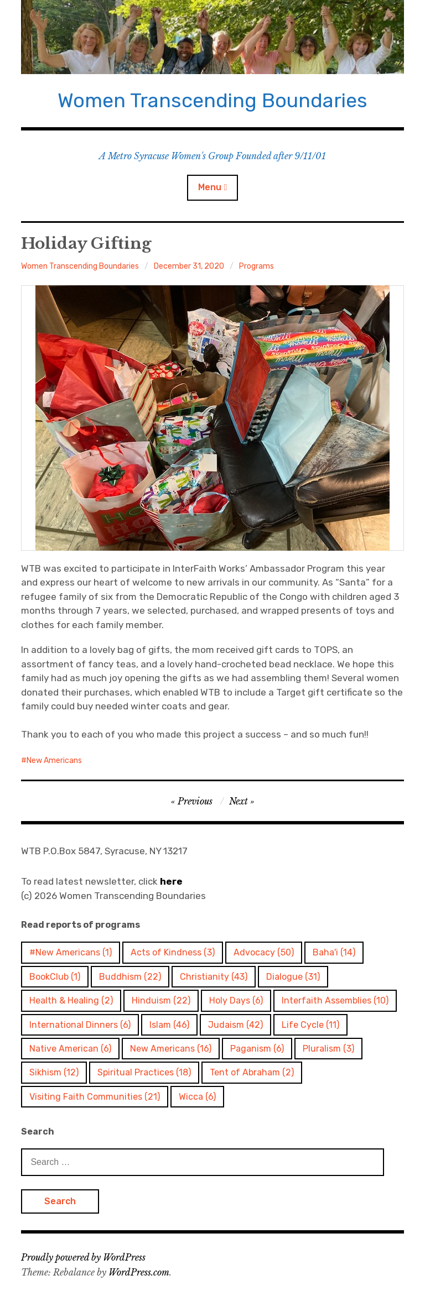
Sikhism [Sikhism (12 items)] (54, 1072)
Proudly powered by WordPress (83, 1257)
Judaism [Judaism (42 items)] (235, 1025)
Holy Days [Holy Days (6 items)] (236, 1000)
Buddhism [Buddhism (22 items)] (130, 976)
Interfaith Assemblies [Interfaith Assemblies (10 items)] (335, 1000)
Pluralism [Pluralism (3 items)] (328, 1048)
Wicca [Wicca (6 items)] (197, 1096)
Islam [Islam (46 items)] (169, 1025)
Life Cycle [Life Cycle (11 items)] (310, 1025)
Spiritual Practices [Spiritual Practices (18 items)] (144, 1072)
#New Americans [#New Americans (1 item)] (70, 952)
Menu (209, 187)
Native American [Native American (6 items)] (70, 1048)
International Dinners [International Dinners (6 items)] (80, 1025)
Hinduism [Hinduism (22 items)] (161, 1000)
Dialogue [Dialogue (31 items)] (293, 976)
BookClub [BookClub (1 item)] (54, 976)
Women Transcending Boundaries (212, 100)
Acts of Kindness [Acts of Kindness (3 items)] (173, 952)
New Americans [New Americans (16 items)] (170, 1048)
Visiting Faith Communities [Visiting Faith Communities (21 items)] (94, 1096)
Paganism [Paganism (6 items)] (257, 1048)
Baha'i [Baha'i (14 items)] (334, 952)
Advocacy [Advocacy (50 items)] (264, 952)
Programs (256, 266)
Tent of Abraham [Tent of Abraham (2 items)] (252, 1072)
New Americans (54, 760)
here (171, 881)
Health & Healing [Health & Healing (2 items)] (71, 1000)
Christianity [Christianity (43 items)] (213, 976)
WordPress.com (138, 1272)
